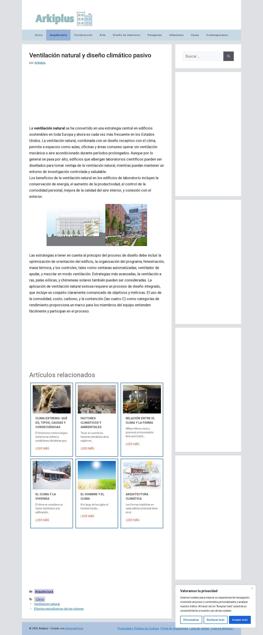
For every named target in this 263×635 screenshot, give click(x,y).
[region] (215, 606)
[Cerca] (252, 588)
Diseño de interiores (126, 35)
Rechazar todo (215, 619)
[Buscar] (228, 56)
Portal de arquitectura (174, 628)
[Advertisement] (96, 98)
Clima (40, 599)
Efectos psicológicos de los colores (59, 609)
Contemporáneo (217, 35)
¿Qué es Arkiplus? (222, 628)
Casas (195, 35)
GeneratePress (74, 628)
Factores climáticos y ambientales (91, 423)
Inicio (39, 35)
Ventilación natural (47, 604)
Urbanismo (176, 35)
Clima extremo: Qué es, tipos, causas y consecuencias (51, 423)
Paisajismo (155, 35)
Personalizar (191, 619)
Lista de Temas (199, 628)
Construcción (83, 35)
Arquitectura (58, 35)
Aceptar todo (240, 619)
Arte (103, 35)
